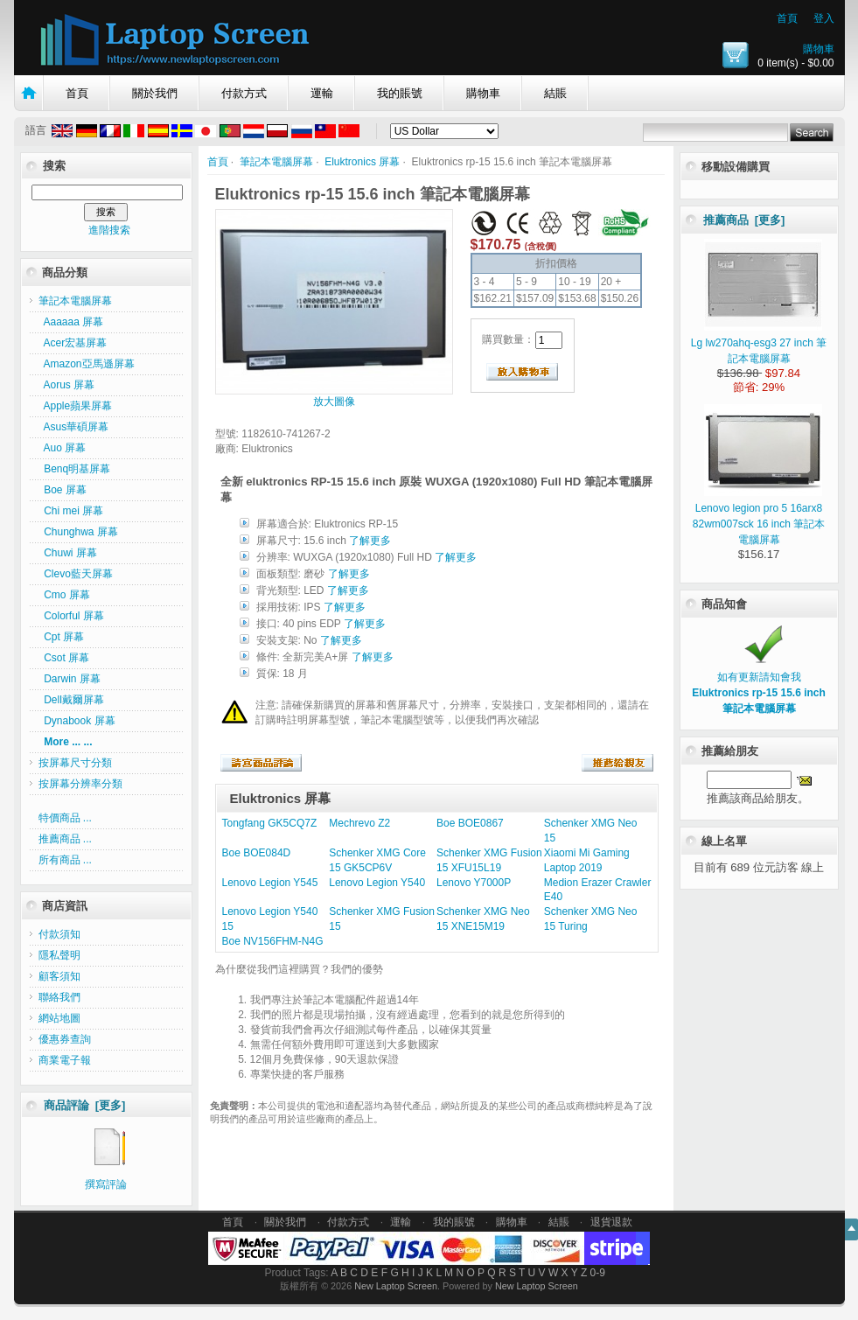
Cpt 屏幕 (61, 637)
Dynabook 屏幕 (76, 721)
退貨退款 (611, 1222)
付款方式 (244, 93)
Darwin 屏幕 (69, 679)
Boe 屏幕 (62, 490)
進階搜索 (109, 230)
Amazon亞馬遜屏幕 (86, 364)
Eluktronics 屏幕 (362, 162)
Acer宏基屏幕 (73, 343)
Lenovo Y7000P (473, 883)
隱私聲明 (59, 955)
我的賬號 (399, 93)
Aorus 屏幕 (66, 385)
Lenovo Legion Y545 (270, 883)
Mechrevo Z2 (359, 823)
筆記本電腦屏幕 (276, 162)
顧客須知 (59, 976)
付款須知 (59, 934)
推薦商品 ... (65, 839)
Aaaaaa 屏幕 (71, 322)
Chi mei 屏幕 (71, 511)
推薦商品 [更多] (744, 220)
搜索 (54, 165)
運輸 (321, 93)
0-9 (597, 1273)
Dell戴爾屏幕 (71, 700)
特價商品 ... (65, 818)
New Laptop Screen (395, 1286)
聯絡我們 (59, 997)
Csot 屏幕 (64, 658)
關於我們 (155, 93)
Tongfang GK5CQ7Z (269, 823)
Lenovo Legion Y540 (377, 883)
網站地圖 (59, 1018)
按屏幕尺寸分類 (75, 763)
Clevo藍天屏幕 (75, 574)
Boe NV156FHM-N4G (273, 941)
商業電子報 (64, 1060)
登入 (823, 18)
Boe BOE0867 (470, 823)
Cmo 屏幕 (64, 595)
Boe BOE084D (256, 853)
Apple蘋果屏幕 (75, 406)
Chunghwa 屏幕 (78, 532)
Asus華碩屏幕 (73, 427)
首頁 (787, 18)
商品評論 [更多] (85, 1105)
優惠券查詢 (64, 1039)
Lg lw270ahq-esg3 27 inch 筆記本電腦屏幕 (759, 343)
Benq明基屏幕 (74, 469)
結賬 (555, 93)
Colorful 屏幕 (71, 616)
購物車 (818, 49)
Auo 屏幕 (62, 448)
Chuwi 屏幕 (67, 553)
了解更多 (370, 540)
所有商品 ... (65, 860)
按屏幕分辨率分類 (80, 784)
